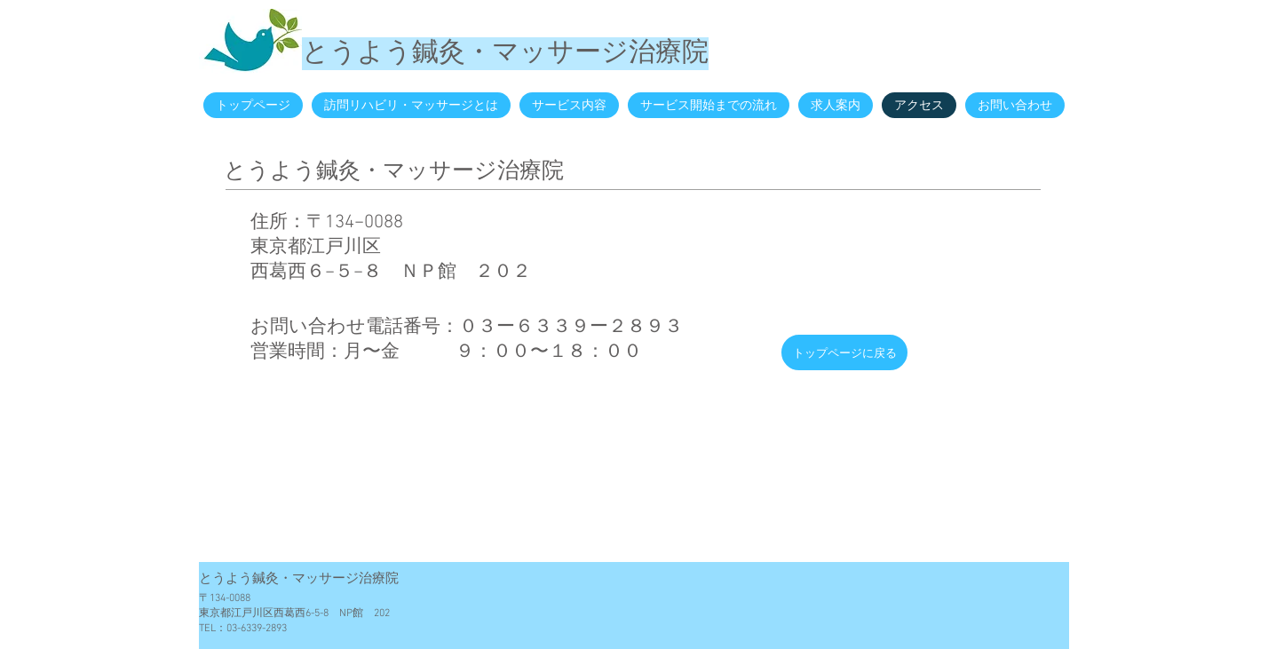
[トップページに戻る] (844, 352)
